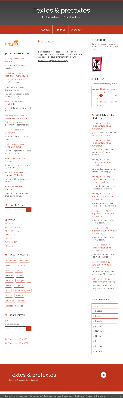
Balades (98, 311)
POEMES (9, 246)
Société (98, 351)
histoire (9, 280)
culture (9, 275)
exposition (21, 265)
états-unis (24, 260)
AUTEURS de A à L (13, 223)
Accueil (45, 29)
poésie (21, 300)
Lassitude (10, 132)
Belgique (99, 316)
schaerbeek (11, 260)
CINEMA (8, 238)
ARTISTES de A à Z (13, 231)
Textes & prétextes (61, 10)
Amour (19, 270)
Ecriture (9, 265)
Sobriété (9, 61)
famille (9, 295)
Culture (98, 326)
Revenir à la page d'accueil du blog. (53, 60)
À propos (76, 29)
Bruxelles (99, 321)
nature (9, 270)
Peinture (98, 346)
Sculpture (19, 285)
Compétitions (12, 90)
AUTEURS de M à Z (13, 227)
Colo (94, 264)
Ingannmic (97, 213)
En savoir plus (100, 396)
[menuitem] (45, 29)
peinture (19, 295)
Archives (60, 29)
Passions (99, 341)
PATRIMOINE (11, 242)
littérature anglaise (22, 290)
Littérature (99, 331)
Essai (8, 285)
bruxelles (10, 300)
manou (95, 196)
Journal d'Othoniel (14, 175)
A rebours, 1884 (13, 147)
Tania (94, 126)
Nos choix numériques (16, 76)
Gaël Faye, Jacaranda (16, 118)
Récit (8, 290)
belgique (20, 280)
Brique (8, 161)
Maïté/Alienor (99, 179)
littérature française (14, 305)
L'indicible (10, 104)
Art (96, 306)
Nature (98, 336)
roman (20, 275)
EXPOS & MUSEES (13, 235)
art (29, 280)
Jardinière (10, 189)
